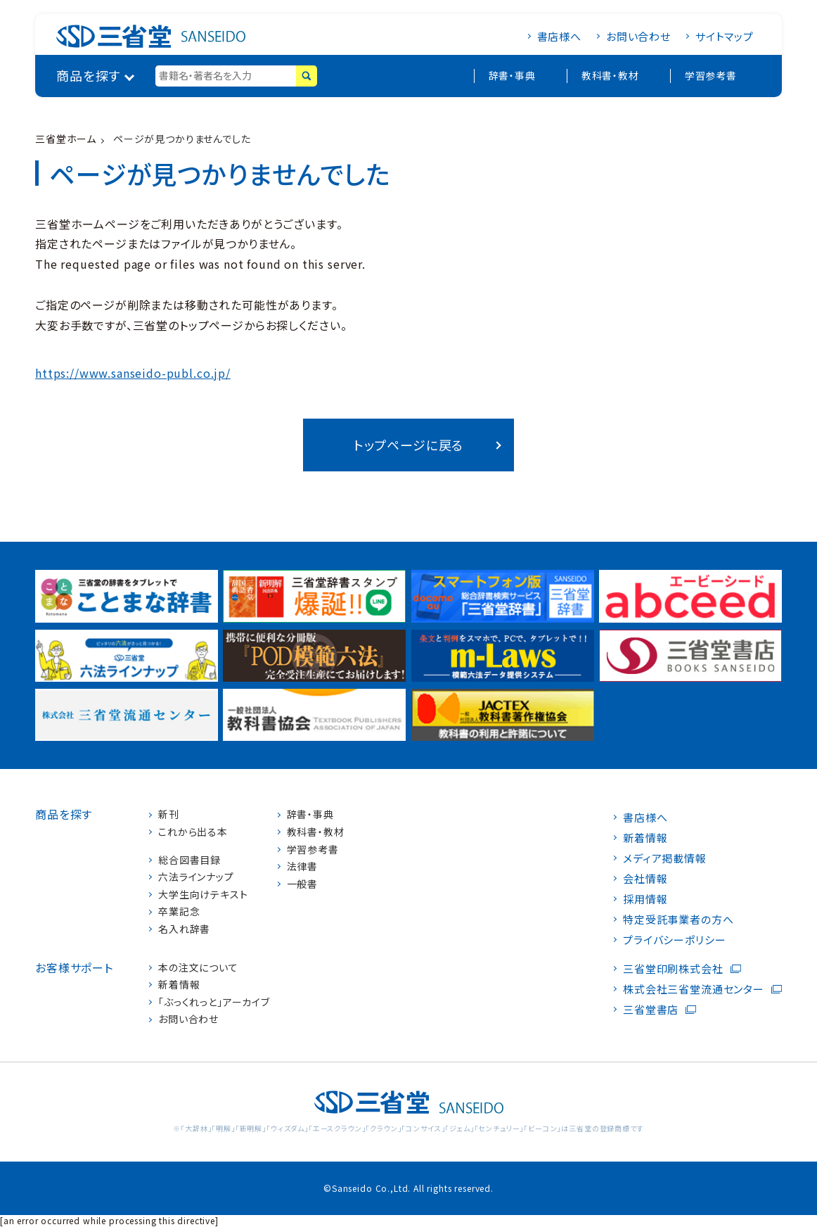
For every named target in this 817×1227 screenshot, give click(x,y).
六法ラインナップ (196, 877)
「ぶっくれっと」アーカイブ (214, 1002)
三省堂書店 (650, 1009)
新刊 (168, 814)
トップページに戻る (409, 445)
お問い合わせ (638, 36)
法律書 (303, 866)
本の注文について (198, 967)
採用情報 (645, 898)
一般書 (303, 884)
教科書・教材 (610, 75)
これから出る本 (193, 832)
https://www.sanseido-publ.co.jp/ (133, 372)
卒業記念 (179, 911)
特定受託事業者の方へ (678, 919)
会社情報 (645, 878)
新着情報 (179, 984)
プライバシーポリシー (674, 939)
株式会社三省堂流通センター (693, 988)
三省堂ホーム (65, 139)
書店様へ (559, 36)
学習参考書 (711, 75)
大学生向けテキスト (203, 894)
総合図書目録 (189, 860)
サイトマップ (724, 36)
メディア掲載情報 (665, 858)
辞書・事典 (512, 75)
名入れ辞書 (184, 929)
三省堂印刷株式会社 (673, 968)
